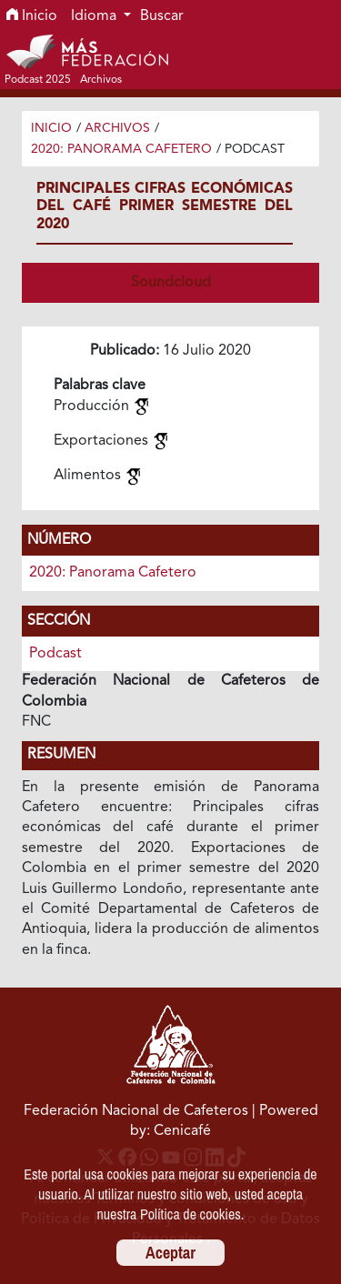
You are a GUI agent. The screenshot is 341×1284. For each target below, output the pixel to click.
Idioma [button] (95, 16)
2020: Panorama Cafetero (121, 149)
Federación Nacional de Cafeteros (136, 1111)
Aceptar (170, 1252)
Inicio (31, 16)
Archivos (117, 128)
